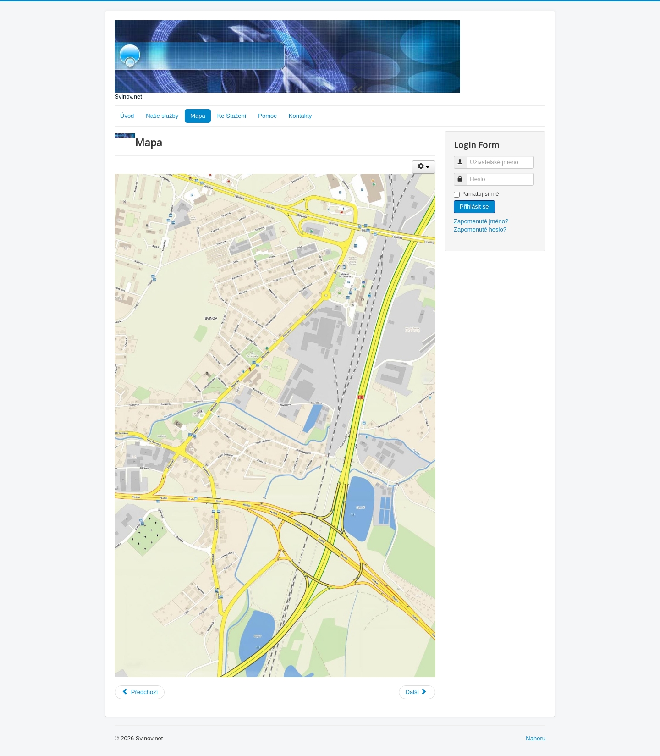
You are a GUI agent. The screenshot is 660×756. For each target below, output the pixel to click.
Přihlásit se (474, 206)
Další (416, 692)
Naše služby (162, 115)
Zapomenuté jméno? (481, 221)
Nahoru (535, 738)
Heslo (464, 175)
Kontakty (300, 115)
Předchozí (139, 692)
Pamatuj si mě (480, 193)
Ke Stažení (232, 115)
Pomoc (267, 115)
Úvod (127, 115)
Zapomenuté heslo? (480, 229)
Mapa (197, 115)
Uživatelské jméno (464, 158)
